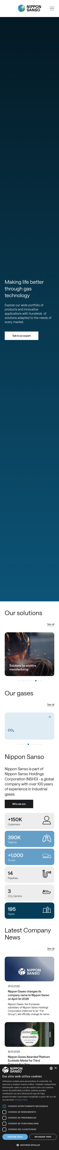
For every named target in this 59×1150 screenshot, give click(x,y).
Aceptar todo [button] (15, 1136)
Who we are (19, 803)
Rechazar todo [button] (43, 1136)
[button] (29, 1144)
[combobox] (51, 1068)
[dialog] (29, 1107)
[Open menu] (52, 8)
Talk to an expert (21, 335)
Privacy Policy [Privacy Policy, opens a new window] (21, 1099)
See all (50, 624)
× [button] (55, 1068)
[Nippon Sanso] (29, 8)
